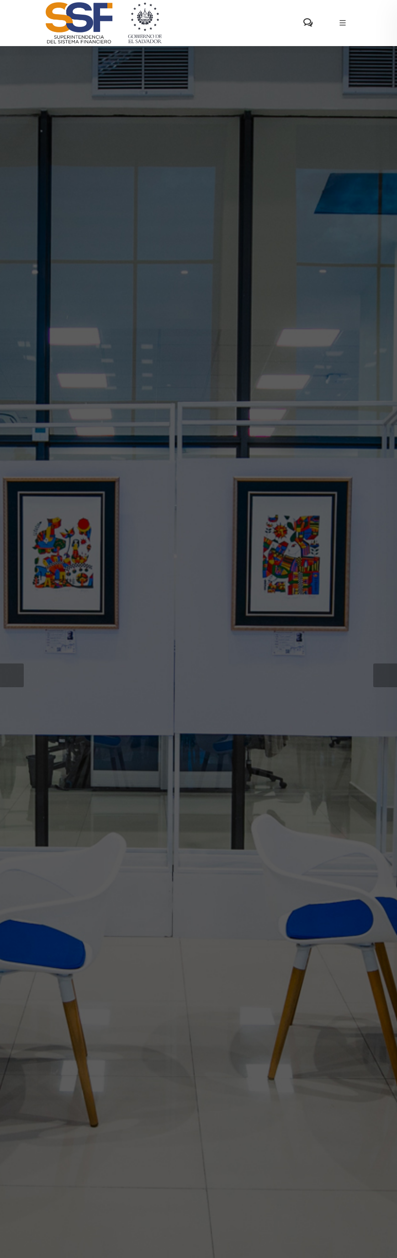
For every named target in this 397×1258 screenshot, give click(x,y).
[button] (12, 675)
